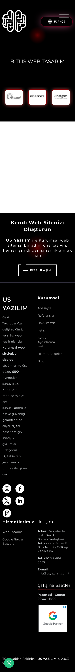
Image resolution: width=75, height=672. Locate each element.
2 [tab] (34, 111)
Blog (41, 361)
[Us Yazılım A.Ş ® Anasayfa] (14, 21)
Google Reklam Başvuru (13, 541)
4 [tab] (47, 111)
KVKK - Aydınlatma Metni (46, 342)
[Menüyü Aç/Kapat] (64, 18)
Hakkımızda (47, 323)
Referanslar (46, 315)
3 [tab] (41, 111)
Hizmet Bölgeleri (50, 354)
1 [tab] (28, 111)
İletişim (43, 330)
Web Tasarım (12, 532)
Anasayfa (44, 308)
